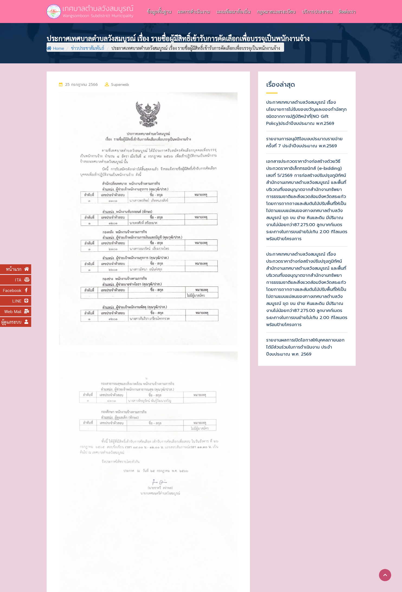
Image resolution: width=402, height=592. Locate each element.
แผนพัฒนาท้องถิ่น (233, 11)
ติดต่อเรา (347, 11)
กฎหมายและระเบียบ (276, 11)
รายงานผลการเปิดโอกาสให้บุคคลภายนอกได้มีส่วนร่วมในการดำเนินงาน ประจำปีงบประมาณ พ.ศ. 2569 (305, 347)
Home (55, 48)
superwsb (120, 84)
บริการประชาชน (317, 11)
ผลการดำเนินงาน (194, 11)
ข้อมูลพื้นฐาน (159, 11)
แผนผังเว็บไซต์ (339, 580)
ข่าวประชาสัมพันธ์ (87, 48)
